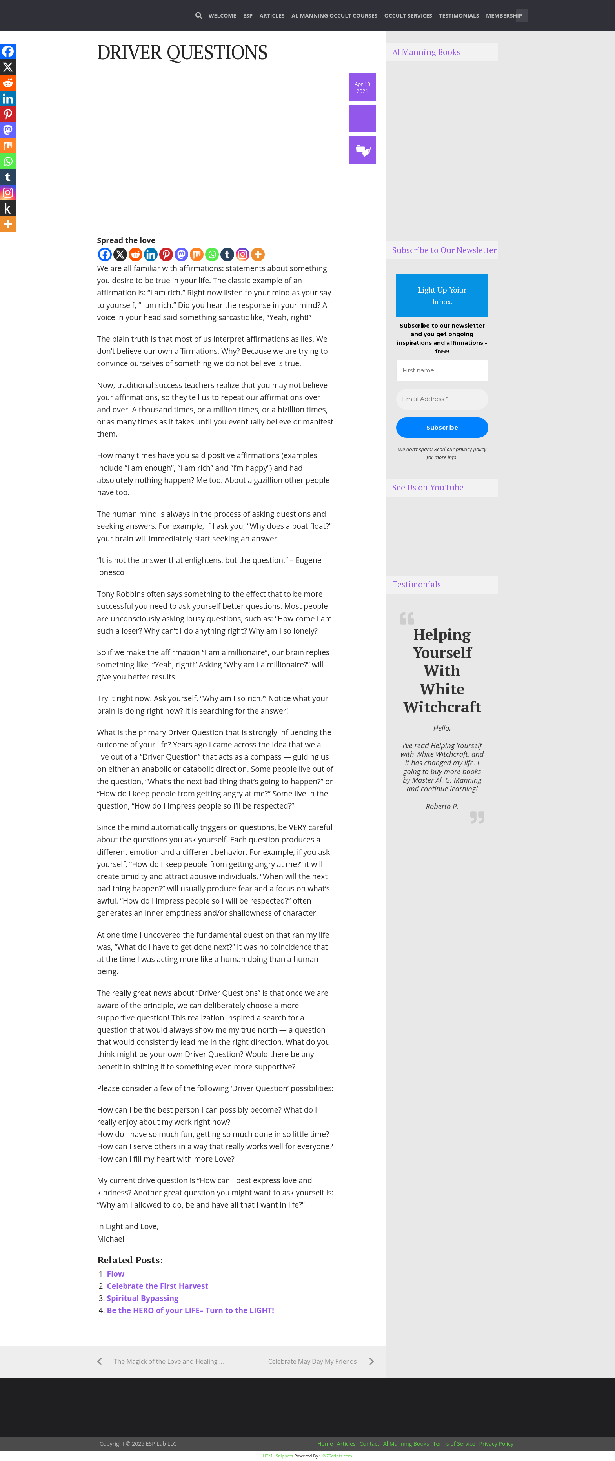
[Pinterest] (166, 254)
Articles (272, 15)
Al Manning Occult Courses (334, 15)
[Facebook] (105, 254)
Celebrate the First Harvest (157, 1286)
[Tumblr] (227, 254)
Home (325, 1443)
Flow (116, 1273)
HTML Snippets (278, 1456)
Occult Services (408, 15)
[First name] (442, 370)
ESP (248, 15)
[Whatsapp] (212, 254)
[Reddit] (135, 254)
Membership (504, 15)
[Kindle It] (8, 208)
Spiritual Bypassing (142, 1298)
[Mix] (197, 254)
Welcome (222, 15)
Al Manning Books (406, 1443)
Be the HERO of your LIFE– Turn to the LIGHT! (190, 1310)
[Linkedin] (151, 254)
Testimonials (459, 15)
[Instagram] (242, 254)
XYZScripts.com (337, 1456)
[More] (258, 254)
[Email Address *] (442, 399)
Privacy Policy (496, 1443)
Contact (369, 1443)
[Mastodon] (181, 254)
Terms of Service (454, 1443)
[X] (120, 254)
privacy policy (471, 449)
